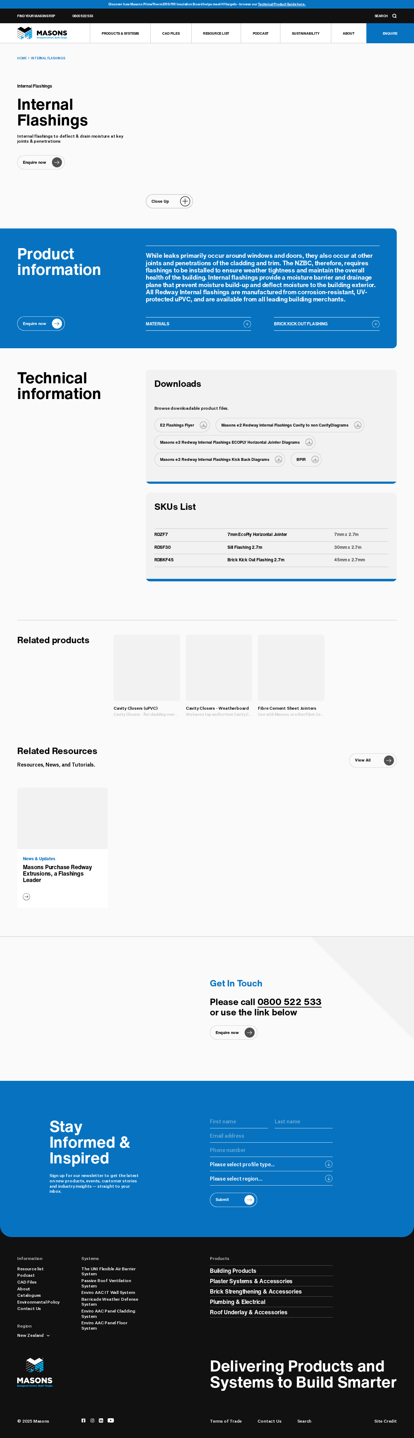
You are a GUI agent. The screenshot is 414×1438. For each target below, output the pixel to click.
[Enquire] (390, 33)
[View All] (372, 760)
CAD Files (26, 1282)
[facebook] (83, 1420)
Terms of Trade (226, 1421)
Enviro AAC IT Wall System (108, 1292)
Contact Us (29, 1308)
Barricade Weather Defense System (109, 1301)
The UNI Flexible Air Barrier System (108, 1271)
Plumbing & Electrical (237, 1301)
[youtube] (110, 1420)
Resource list (30, 1268)
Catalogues (29, 1295)
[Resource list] (216, 33)
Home (22, 57)
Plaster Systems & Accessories (251, 1281)
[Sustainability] (305, 33)
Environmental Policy (38, 1302)
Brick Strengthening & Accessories (256, 1291)
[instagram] (92, 1420)
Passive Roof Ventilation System (106, 1283)
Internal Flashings (48, 57)
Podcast (26, 1275)
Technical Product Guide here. (281, 3)
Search (304, 1421)
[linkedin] (101, 1420)
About (23, 1288)
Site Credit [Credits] (385, 1421)
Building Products (233, 1270)
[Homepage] (42, 33)
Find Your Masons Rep (36, 16)
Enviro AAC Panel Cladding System (108, 1313)
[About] (348, 33)
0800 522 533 (82, 16)
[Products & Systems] (120, 33)
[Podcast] (260, 33)
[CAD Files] (170, 33)
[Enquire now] (41, 162)
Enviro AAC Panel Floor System (104, 1325)
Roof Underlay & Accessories (249, 1312)
